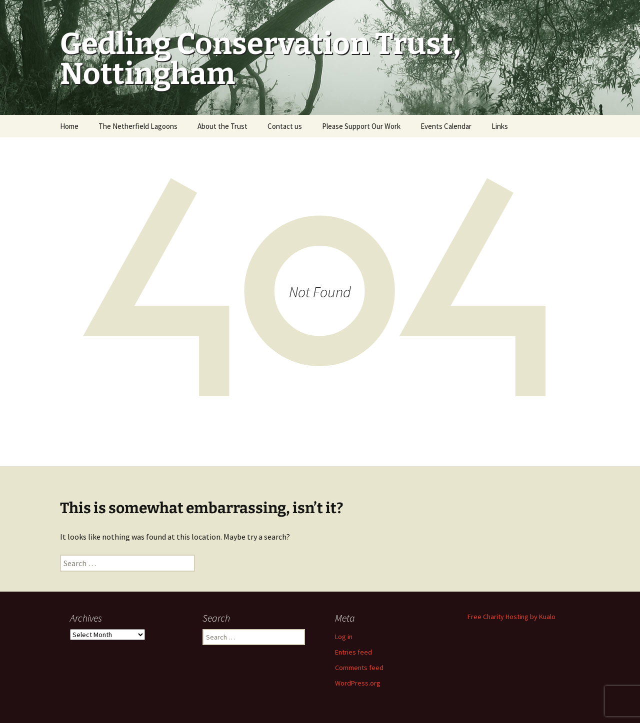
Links (500, 126)
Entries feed (353, 652)
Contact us (285, 126)
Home (69, 126)
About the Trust (223, 126)
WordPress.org (357, 683)
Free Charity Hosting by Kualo (512, 616)
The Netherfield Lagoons (138, 126)
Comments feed (359, 667)
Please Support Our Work (361, 126)
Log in (343, 636)
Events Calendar (446, 126)
